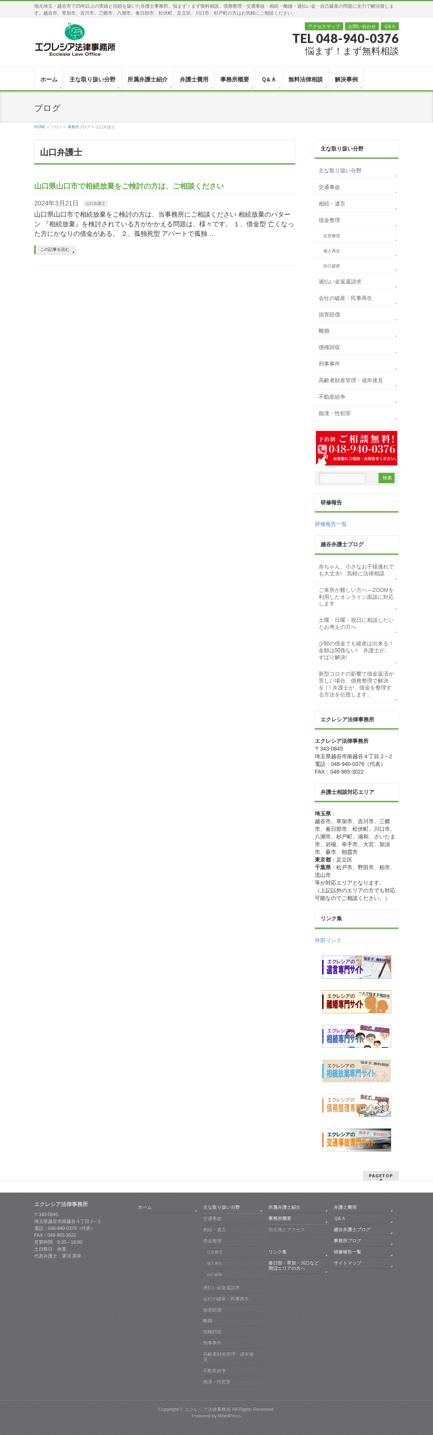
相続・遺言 (332, 204)
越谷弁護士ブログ (352, 1229)
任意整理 (331, 236)
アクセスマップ (324, 26)
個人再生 (331, 251)
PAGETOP (381, 1175)
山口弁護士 (95, 203)
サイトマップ (347, 1263)
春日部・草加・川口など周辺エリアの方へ (293, 1265)
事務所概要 (279, 1218)
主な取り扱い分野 (340, 170)
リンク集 (277, 1251)
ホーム (145, 1207)
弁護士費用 (345, 1207)
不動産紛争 (332, 397)
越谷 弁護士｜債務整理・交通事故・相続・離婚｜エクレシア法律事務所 (74, 39)
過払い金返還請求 (340, 281)
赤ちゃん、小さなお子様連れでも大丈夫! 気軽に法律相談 (356, 570)
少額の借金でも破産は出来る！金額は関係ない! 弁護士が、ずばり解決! (356, 650)
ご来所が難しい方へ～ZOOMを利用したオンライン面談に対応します (356, 597)
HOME (40, 127)
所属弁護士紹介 (284, 1207)
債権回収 (329, 347)
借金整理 (329, 220)
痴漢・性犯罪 (335, 413)
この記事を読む (54, 249)
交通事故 (329, 187)
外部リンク (328, 940)
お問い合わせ (362, 26)
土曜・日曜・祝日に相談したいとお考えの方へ (356, 623)
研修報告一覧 (331, 524)
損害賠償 (329, 315)
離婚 (324, 331)
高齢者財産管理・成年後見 (351, 380)
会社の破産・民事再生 (345, 298)
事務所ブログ (79, 127)
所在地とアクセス (286, 1229)
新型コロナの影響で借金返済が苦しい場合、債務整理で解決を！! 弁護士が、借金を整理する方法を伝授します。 (356, 684)
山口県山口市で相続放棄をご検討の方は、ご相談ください (129, 186)
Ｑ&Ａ (390, 26)
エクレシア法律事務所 (208, 1409)
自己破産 (331, 265)
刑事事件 (329, 364)
